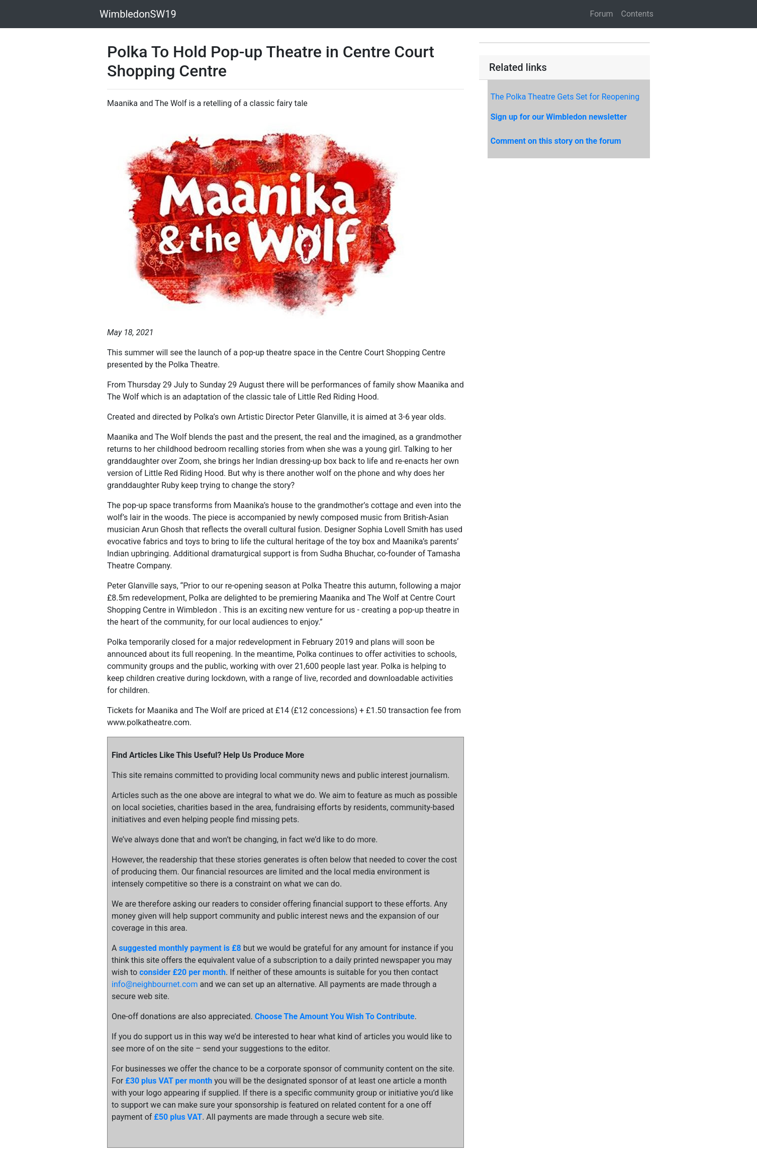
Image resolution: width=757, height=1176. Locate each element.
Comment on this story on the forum (556, 141)
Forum (601, 14)
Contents (637, 14)
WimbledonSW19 (138, 14)
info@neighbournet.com (155, 984)
